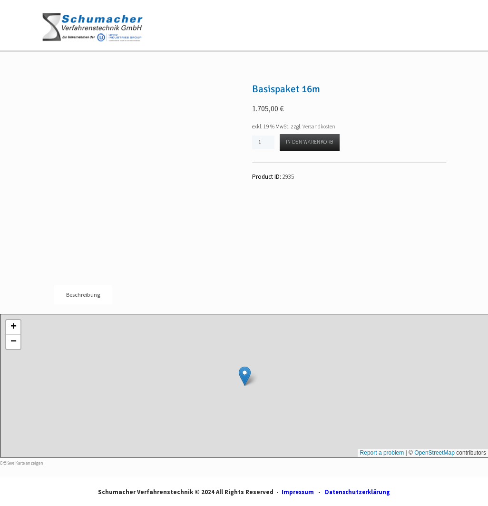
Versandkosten (319, 126)
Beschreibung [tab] (83, 295)
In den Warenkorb (310, 142)
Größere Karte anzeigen (21, 463)
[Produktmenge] (263, 142)
